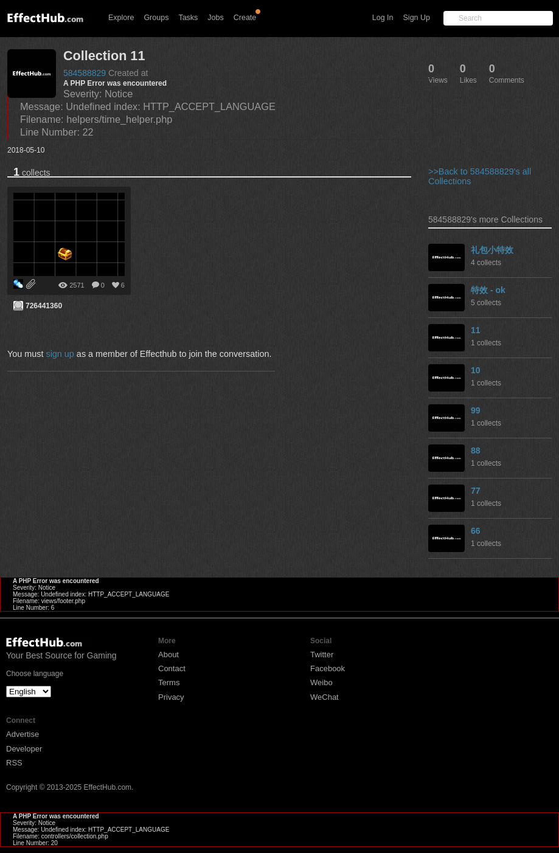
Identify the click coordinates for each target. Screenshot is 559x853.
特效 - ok (488, 290)
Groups (156, 17)
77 (476, 491)
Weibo (321, 682)
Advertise (22, 734)
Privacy (171, 697)
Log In (383, 17)
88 (476, 450)
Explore (121, 17)
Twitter (321, 654)
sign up (60, 354)
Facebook (327, 668)
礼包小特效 (492, 250)
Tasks (188, 17)
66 (476, 531)
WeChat (324, 697)
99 (476, 410)
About (168, 654)
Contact (172, 668)
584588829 (84, 73)
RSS (14, 762)
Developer (24, 748)
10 (476, 370)
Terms (168, 682)
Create (245, 17)
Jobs (215, 17)
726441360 (44, 306)
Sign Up (416, 17)
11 (476, 330)
